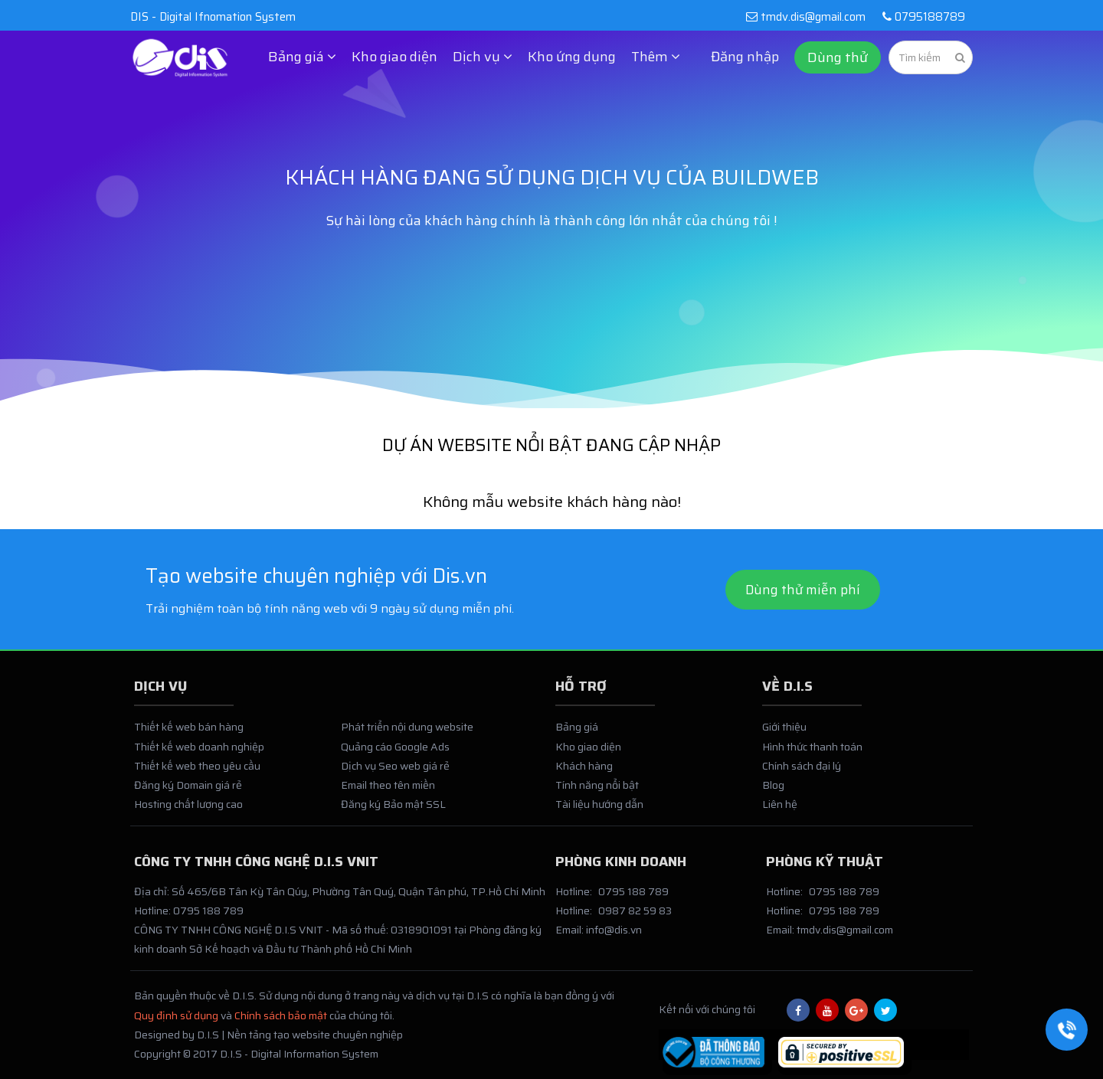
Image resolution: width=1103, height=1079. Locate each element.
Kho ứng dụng (572, 56)
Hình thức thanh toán (812, 753)
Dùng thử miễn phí (802, 592)
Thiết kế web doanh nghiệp (199, 753)
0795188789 (920, 17)
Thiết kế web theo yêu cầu (197, 773)
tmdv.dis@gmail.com (805, 17)
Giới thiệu (784, 734)
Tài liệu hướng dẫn (599, 811)
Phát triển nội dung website (407, 734)
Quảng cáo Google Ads (395, 753)
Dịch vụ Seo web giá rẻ (395, 773)
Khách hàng (584, 773)
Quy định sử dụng (176, 1023)
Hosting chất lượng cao (188, 811)
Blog (773, 792)
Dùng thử (837, 57)
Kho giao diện (394, 56)
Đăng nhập (745, 56)
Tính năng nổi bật (597, 792)
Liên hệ (779, 811)
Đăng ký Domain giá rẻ (188, 792)
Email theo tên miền (388, 792)
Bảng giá (576, 734)
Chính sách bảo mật (280, 1023)
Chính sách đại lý (801, 773)
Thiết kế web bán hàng (189, 734)
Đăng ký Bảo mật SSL (393, 811)
